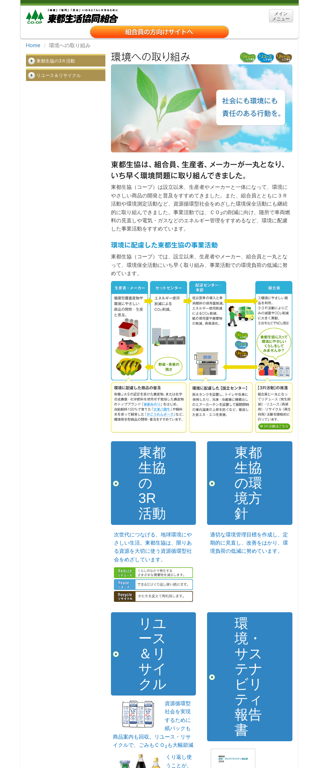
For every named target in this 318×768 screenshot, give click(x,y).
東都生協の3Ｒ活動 (55, 61)
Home (33, 45)
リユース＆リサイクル (58, 75)
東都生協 (72, 15)
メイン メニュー (281, 16)
